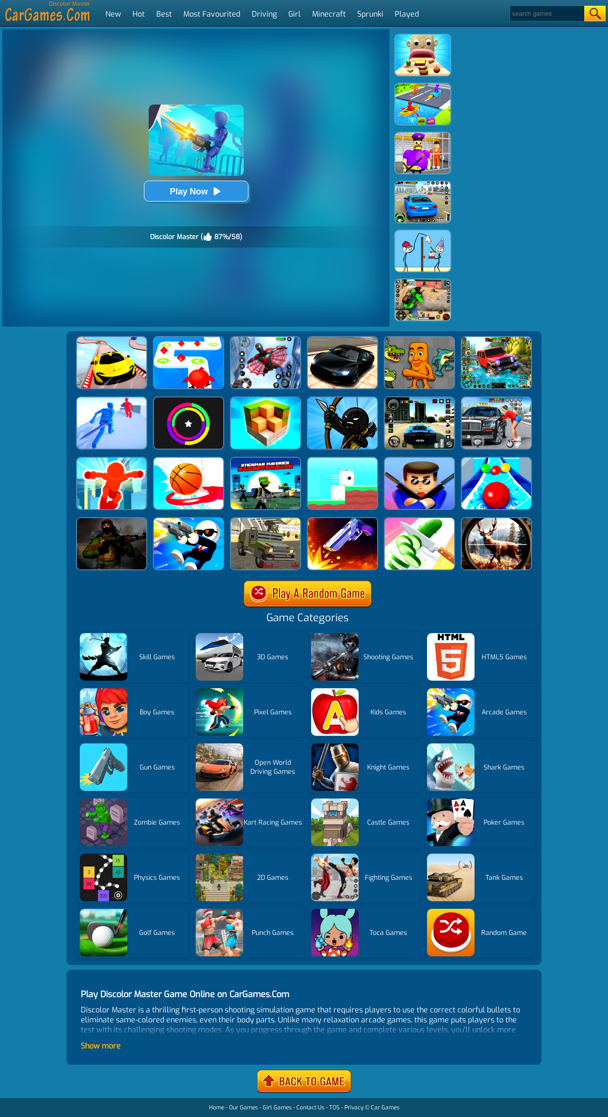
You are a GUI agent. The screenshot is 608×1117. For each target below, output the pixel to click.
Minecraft (329, 14)
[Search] (546, 13)
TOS (334, 1107)
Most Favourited (211, 14)
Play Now (196, 191)
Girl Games (277, 1107)
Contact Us (310, 1107)
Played (407, 14)
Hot (139, 14)
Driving (264, 14)
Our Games (243, 1107)
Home (216, 1107)
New (113, 14)
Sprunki (370, 14)
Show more (101, 1046)
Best (164, 14)
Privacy (353, 1107)
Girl (294, 14)
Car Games (385, 1107)
